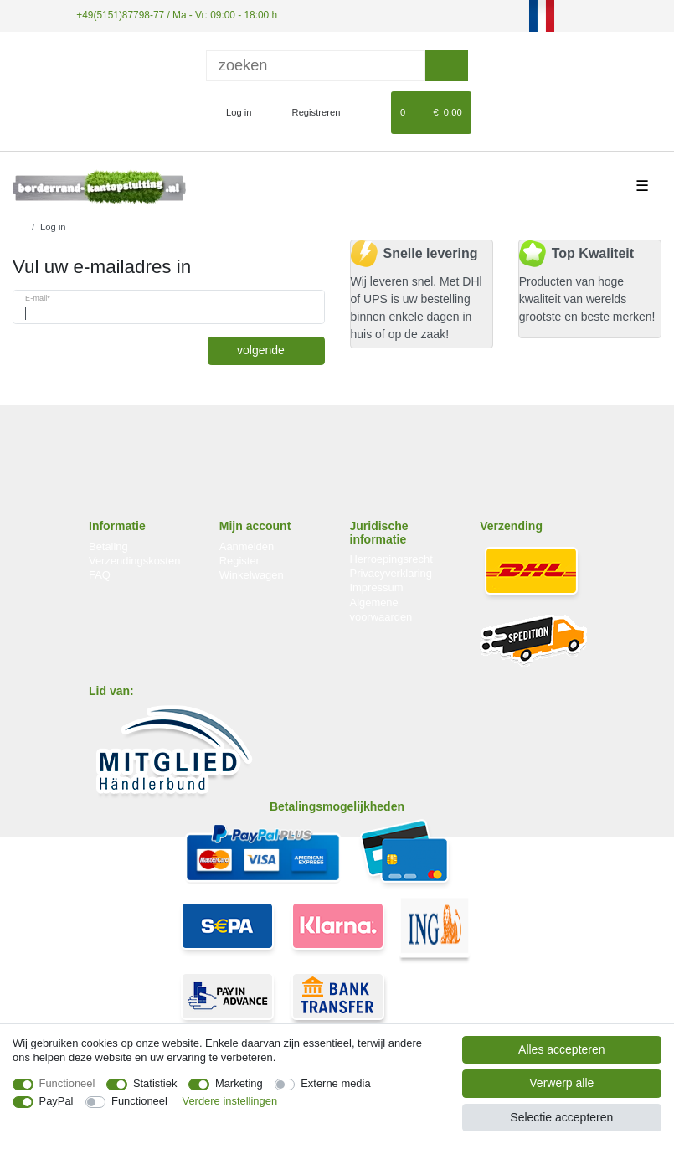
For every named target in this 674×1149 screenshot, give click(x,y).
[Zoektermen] (315, 65)
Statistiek (155, 1083)
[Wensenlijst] (370, 112)
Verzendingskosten (134, 560)
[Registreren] (307, 112)
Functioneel (67, 1083)
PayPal (56, 1101)
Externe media (335, 1083)
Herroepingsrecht (391, 559)
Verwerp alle (561, 1083)
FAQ (100, 575)
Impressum (377, 587)
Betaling (108, 546)
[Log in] (231, 112)
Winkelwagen (251, 575)
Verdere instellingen (230, 1101)
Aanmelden (246, 546)
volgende (274, 350)
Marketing (239, 1083)
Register (239, 560)
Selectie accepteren (561, 1117)
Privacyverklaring (391, 573)
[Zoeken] (446, 65)
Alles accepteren (561, 1049)
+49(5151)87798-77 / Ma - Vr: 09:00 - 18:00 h (176, 15)
